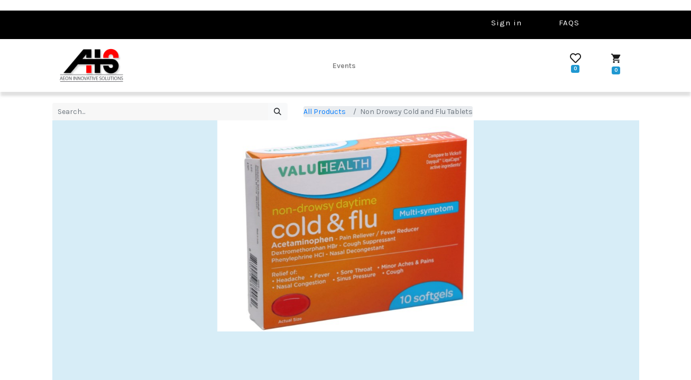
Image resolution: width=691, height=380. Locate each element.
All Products (324, 111)
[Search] (278, 112)
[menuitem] (344, 65)
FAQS (569, 22)
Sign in (506, 22)
